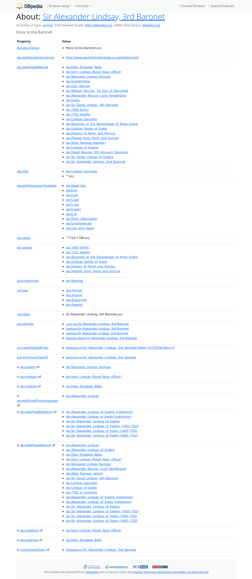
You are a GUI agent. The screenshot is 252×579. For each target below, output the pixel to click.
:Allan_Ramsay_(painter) (86, 143)
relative (28, 386)
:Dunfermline (78, 81)
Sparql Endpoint (221, 6)
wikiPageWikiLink (32, 67)
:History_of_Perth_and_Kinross (90, 133)
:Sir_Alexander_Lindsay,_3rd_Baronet (101, 357)
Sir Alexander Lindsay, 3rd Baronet (104, 16)
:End (71, 190)
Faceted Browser (192, 6)
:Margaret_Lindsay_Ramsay (88, 76)
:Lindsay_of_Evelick (82, 147)
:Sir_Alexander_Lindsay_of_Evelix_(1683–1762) (102, 435)
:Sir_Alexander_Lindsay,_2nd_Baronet (95, 161)
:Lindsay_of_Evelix (81, 487)
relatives (29, 540)
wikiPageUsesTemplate (37, 185)
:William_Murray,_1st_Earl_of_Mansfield (97, 91)
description (28, 48)
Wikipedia (92, 572)
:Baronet (74, 281)
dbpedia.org (151, 25)
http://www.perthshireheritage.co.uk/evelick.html (102, 57)
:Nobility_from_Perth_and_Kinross (93, 271)
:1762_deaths (78, 114)
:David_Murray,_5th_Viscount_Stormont (97, 152)
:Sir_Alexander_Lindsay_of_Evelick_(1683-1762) (102, 426)
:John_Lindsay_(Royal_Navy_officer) (93, 72)
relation (28, 376)
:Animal (74, 295)
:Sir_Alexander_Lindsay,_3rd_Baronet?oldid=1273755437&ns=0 (120, 348)
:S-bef (72, 200)
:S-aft (72, 195)
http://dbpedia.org (98, 25)
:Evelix (73, 100)
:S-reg (72, 204)
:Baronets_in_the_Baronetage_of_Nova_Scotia (102, 124)
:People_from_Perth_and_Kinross (92, 138)
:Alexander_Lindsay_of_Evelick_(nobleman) (99, 412)
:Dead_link (76, 185)
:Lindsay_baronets (81, 119)
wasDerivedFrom (32, 348)
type (22, 290)
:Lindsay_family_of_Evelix (86, 128)
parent (28, 367)
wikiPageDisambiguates (37, 400)
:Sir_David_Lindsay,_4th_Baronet (92, 105)
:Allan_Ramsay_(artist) (84, 473)
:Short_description (81, 219)
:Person (74, 290)
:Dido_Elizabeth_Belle (84, 67)
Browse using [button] (58, 6)
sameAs (25, 324)
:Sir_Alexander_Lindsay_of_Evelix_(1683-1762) (101, 431)
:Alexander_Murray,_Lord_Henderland (96, 95)
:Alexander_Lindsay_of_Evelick (90, 450)
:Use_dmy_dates (80, 228)
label (23, 314)
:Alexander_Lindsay (82, 396)
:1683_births (77, 109)
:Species (74, 304)
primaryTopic (32, 550)
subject (24, 247)
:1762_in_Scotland (81, 492)
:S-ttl (71, 214)
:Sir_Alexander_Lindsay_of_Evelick (93, 421)
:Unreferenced (79, 223)
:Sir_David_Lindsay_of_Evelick (89, 157)
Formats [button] (81, 6)
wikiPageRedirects (36, 412)
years (24, 238)
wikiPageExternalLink (35, 57)
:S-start (73, 209)
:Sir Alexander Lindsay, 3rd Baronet (97, 324)
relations (29, 530)
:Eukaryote (76, 300)
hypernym (28, 281)
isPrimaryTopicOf (32, 357)
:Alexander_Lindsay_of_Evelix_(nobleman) (99, 416)
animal (48, 25)
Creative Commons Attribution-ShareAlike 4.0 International (170, 572)
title (22, 171)
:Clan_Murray (78, 86)
